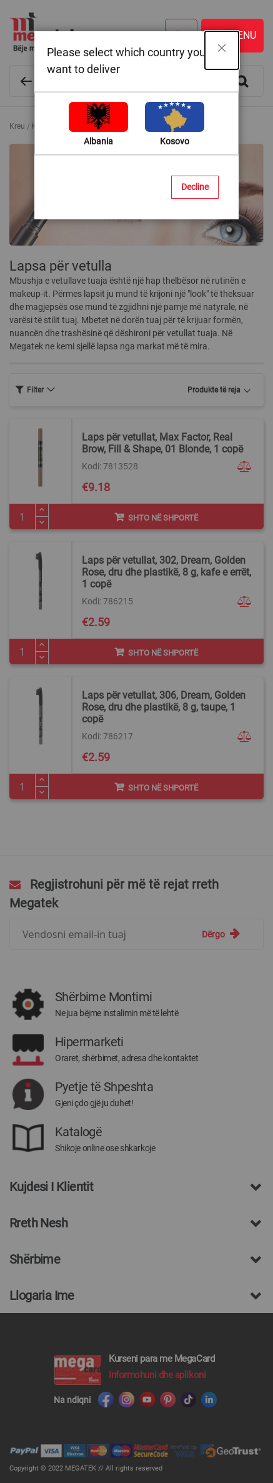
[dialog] (136, 741)
